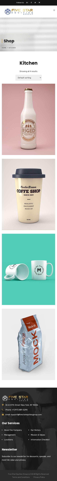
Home (4, 48)
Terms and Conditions (21, 477)
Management (10, 435)
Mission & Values (38, 435)
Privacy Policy (39, 477)
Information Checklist (40, 440)
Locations (8, 440)
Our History (36, 430)
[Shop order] (29, 78)
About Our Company (13, 430)
